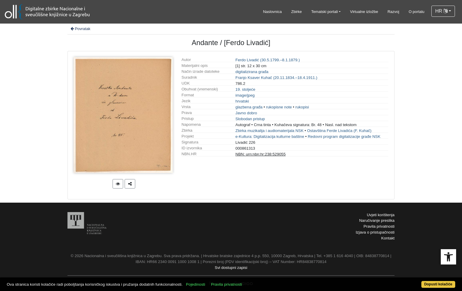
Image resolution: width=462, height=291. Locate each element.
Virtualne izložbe (364, 11)
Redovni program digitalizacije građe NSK (344, 136)
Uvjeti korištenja (381, 215)
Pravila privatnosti (379, 226)
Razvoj (393, 11)
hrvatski (242, 101)
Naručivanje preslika (377, 220)
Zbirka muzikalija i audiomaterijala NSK (269, 130)
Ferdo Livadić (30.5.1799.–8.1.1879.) (267, 60)
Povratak (80, 29)
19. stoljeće (245, 89)
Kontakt (388, 238)
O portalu (416, 11)
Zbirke (296, 11)
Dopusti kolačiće (438, 284)
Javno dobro (246, 113)
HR (441, 11)
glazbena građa (249, 107)
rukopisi (302, 107)
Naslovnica (272, 11)
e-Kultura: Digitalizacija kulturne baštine (269, 136)
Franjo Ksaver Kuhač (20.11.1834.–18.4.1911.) (276, 77)
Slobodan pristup (250, 119)
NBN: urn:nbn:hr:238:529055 (260, 154)
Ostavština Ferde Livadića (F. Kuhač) (339, 130)
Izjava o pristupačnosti (375, 232)
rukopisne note (279, 107)
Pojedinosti (195, 284)
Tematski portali (324, 11)
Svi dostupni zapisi (231, 267)
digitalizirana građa (251, 72)
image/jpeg (245, 95)
